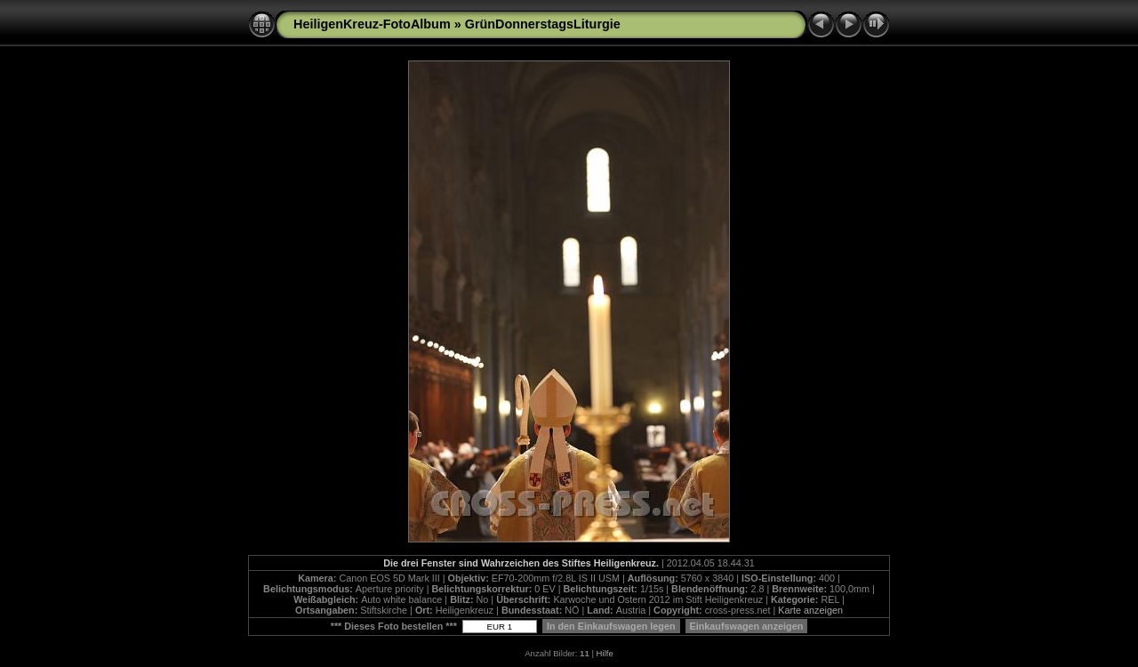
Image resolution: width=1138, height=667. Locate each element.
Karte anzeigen (810, 610)
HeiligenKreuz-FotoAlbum (372, 24)
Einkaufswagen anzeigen (746, 626)
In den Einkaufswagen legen (611, 626)
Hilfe (605, 653)
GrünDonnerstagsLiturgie (543, 24)
